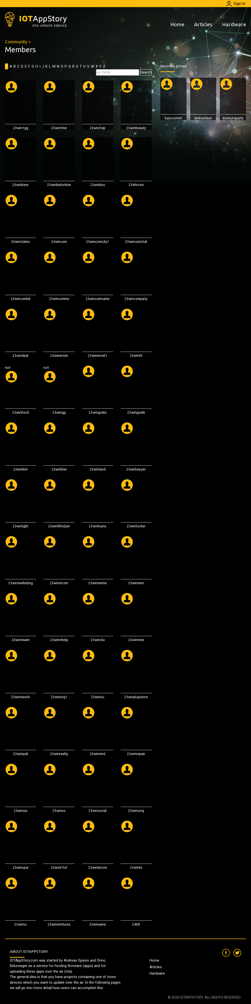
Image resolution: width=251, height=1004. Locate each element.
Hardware (234, 24)
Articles (203, 24)
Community (16, 41)
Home (177, 24)
